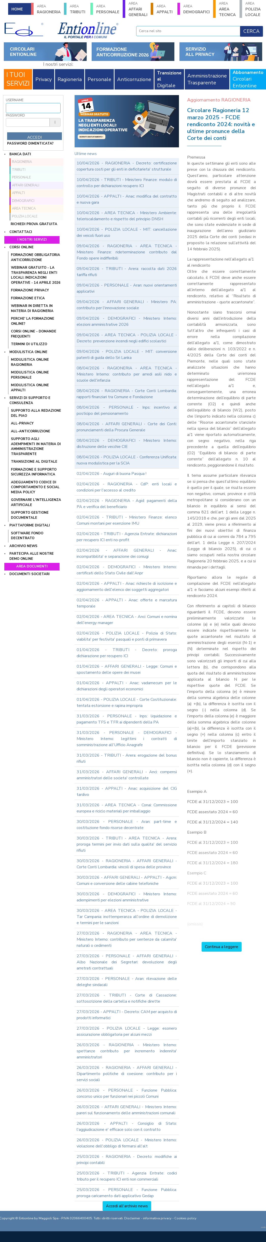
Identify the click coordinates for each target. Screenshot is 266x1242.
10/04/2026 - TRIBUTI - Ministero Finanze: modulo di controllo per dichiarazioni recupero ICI (127, 183)
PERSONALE (107, 9)
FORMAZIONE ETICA (28, 298)
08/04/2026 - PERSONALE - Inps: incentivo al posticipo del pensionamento (127, 410)
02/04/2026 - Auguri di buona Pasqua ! (111, 473)
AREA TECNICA (227, 9)
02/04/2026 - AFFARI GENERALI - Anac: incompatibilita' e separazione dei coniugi (127, 553)
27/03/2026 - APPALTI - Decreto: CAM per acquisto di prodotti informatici (127, 1015)
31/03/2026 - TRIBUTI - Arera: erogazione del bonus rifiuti (127, 758)
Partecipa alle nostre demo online (31, 556)
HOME (17, 9)
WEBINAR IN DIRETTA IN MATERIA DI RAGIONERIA (32, 308)
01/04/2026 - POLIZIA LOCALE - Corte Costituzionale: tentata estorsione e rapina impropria (127, 702)
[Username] (33, 108)
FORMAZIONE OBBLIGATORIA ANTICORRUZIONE (35, 257)
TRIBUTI (78, 9)
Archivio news (23, 546)
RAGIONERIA (49, 9)
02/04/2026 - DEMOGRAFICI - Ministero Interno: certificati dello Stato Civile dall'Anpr (127, 570)
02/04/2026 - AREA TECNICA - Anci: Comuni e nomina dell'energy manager (127, 620)
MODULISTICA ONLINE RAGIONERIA (30, 362)
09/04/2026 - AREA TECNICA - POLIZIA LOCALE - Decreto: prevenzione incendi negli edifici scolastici (127, 338)
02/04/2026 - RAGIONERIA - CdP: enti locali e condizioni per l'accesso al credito (127, 487)
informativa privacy (157, 1218)
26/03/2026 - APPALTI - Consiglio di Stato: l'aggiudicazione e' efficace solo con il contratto (127, 1126)
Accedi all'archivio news (127, 1206)
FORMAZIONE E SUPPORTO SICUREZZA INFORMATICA (34, 472)
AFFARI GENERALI (138, 9)
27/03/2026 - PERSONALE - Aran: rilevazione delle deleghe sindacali (127, 982)
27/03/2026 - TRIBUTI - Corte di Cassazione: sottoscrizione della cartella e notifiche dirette (127, 998)
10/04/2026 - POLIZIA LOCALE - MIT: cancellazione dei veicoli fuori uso (127, 232)
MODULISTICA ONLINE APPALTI (30, 388)
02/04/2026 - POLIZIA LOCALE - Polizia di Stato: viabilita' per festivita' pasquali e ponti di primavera (127, 636)
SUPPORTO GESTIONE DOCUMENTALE (30, 515)
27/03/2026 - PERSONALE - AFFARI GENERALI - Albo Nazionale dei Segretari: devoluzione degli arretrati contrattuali (127, 962)
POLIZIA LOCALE (254, 9)
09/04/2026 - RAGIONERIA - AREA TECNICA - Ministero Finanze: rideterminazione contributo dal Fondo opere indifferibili (127, 252)
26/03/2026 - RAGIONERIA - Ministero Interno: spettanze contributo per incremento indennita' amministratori (127, 1051)
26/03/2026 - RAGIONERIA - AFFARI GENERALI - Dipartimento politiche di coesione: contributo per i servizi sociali (127, 1074)
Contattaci (20, 232)
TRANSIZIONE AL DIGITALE (34, 461)
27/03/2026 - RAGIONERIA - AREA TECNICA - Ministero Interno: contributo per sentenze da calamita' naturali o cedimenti (127, 939)
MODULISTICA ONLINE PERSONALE (30, 375)
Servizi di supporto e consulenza (29, 400)
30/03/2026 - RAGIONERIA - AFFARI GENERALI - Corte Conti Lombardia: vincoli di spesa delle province (127, 864)
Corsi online (21, 247)
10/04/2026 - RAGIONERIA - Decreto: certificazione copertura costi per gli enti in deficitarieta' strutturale (127, 166)
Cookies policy (185, 1218)
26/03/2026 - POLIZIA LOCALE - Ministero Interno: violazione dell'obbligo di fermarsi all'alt (127, 1143)
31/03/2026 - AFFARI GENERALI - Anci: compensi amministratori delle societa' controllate (127, 775)
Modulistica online (28, 352)
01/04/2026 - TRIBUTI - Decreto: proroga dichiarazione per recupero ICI (127, 653)
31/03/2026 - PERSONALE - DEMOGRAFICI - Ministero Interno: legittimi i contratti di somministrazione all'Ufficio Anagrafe (127, 739)
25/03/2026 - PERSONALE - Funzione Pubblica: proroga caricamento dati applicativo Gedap (127, 1193)
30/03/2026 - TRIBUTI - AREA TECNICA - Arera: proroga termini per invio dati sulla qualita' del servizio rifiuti (127, 844)
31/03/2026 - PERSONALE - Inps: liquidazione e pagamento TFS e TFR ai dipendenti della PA (127, 719)
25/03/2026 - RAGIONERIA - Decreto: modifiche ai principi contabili (127, 1160)
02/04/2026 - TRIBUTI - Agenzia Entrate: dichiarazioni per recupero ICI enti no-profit (127, 537)
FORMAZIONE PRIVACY (30, 290)
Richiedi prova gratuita (34, 224)
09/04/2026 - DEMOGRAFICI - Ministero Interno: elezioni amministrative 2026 (127, 321)
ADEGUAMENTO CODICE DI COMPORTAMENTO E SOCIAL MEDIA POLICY (35, 487)
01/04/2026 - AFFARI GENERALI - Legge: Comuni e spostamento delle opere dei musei (127, 669)
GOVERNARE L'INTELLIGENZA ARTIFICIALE (36, 502)
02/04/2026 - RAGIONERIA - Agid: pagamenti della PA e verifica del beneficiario (127, 504)
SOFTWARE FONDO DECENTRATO (27, 536)
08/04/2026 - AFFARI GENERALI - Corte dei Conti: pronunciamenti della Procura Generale (127, 427)
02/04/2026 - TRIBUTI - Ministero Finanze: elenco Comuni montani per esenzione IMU (127, 520)
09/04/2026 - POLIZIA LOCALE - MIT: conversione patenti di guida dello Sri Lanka (127, 354)
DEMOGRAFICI (196, 9)
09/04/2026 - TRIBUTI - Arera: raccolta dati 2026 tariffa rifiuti (127, 272)
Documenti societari (29, 574)
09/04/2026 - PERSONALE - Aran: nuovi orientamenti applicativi (127, 288)
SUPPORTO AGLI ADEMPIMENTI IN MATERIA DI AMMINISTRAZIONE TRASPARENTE (36, 446)
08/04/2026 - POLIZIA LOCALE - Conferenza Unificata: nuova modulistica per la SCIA (127, 460)
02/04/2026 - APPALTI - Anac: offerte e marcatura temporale (127, 603)
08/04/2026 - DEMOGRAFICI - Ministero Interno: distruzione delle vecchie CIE (127, 443)
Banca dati (20, 154)
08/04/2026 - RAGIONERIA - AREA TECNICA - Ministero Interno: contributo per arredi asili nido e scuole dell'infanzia (127, 374)
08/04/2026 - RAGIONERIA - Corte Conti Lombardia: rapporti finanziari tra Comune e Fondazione (127, 394)
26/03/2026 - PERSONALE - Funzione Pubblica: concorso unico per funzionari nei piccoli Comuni (127, 1093)
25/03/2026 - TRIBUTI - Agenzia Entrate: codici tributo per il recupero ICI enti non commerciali (127, 1176)
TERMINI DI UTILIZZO (29, 344)
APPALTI (165, 9)
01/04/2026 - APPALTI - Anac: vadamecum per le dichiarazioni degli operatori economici (127, 686)
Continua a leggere (221, 947)
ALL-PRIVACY (22, 423)
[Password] (28, 122)
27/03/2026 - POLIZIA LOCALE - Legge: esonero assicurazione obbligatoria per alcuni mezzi (127, 1031)
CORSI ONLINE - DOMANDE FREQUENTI (33, 334)
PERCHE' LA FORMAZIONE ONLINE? (32, 321)
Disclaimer (132, 1218)
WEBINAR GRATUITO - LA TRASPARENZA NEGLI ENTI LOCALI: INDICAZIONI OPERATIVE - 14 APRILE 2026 (35, 275)
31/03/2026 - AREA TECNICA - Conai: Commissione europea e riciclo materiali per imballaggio (127, 808)
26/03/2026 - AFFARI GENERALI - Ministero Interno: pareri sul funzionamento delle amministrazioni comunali (127, 1110)
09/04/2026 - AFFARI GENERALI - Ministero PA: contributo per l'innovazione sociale (127, 305)
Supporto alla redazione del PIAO (36, 413)
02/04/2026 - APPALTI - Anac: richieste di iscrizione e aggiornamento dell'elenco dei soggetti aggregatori (127, 586)
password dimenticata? (30, 143)
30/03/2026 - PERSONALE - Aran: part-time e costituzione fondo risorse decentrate (127, 825)
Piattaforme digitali (29, 525)
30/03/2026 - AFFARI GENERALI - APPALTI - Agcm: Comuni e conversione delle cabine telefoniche (127, 880)
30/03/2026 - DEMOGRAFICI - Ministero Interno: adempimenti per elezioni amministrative (127, 897)
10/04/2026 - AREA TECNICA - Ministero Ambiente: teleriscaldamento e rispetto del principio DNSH (127, 216)
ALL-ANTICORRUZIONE (30, 431)
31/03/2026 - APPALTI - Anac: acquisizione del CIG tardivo (127, 791)
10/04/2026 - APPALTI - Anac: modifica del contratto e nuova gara (127, 199)
